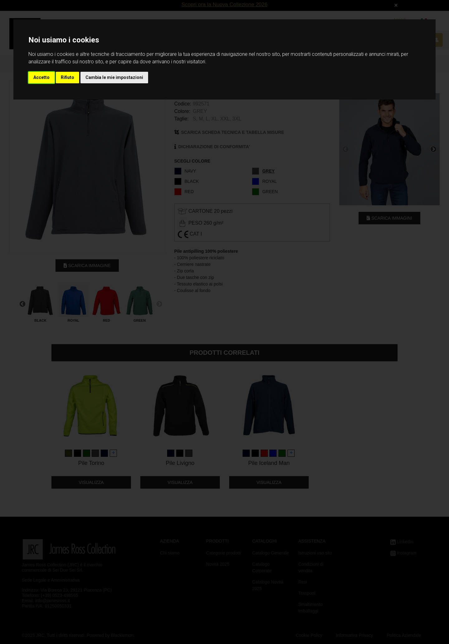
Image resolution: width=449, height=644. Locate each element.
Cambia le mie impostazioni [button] (114, 77)
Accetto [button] (41, 77)
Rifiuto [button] (67, 77)
